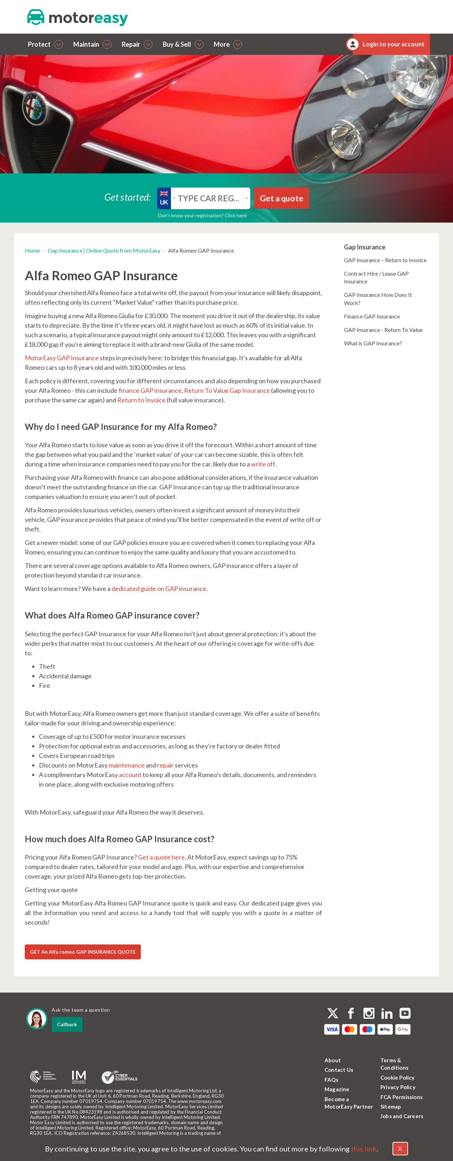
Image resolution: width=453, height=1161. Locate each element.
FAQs (331, 1079)
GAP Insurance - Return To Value (383, 329)
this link (364, 1148)
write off (263, 464)
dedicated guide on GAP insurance (158, 588)
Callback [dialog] (67, 1024)
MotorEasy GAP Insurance (62, 358)
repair (165, 765)
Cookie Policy (397, 1077)
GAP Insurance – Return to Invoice (385, 260)
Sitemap (390, 1106)
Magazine (337, 1089)
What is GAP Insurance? (373, 343)
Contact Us (339, 1070)
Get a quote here (161, 857)
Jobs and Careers (401, 1116)
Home (32, 250)
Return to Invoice (141, 400)
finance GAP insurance (150, 390)
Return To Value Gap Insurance (227, 390)
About (333, 1060)
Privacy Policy (397, 1087)
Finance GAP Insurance (372, 316)
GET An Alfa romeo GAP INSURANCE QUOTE (83, 952)
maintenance (127, 765)
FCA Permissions (401, 1097)
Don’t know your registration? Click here (202, 215)
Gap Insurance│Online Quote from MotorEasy (104, 250)
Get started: (127, 196)
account (130, 774)
